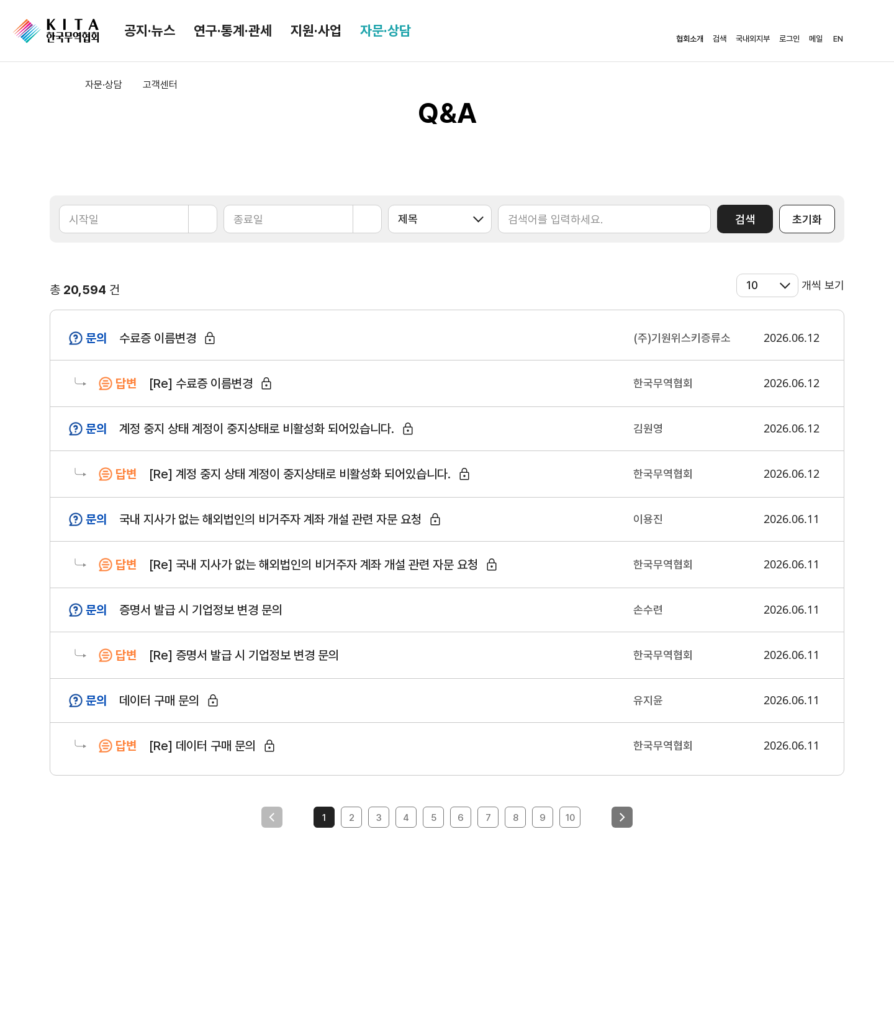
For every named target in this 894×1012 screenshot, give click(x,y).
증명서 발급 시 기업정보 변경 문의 (200, 609)
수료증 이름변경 (157, 338)
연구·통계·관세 (233, 30)
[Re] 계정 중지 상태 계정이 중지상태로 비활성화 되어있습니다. (300, 474)
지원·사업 (316, 30)
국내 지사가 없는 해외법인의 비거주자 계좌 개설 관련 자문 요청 (270, 519)
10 (570, 817)
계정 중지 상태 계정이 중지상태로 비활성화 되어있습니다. (256, 428)
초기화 (807, 219)
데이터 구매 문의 (159, 700)
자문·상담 (385, 30)
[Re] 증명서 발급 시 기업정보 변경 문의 (244, 655)
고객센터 (160, 85)
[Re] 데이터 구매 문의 (202, 745)
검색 (745, 219)
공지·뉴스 (149, 30)
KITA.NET (55, 31)
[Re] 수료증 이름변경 (201, 383)
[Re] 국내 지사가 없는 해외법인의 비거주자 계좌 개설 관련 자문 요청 (313, 564)
